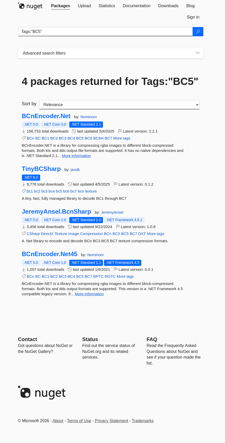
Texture (61, 233)
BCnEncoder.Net (46, 116)
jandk (75, 169)
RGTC (110, 276)
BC (38, 138)
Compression (91, 233)
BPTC (98, 276)
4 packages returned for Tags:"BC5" (110, 81)
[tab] (60, 6)
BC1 (45, 138)
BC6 (88, 138)
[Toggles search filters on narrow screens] (197, 53)
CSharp (33, 233)
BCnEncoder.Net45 (49, 254)
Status (90, 339)
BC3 (62, 138)
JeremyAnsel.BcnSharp (56, 211)
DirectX (47, 233)
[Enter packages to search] (105, 31)
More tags (122, 138)
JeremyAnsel (112, 212)
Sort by (29, 103)
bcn (81, 191)
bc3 (44, 191)
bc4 (52, 191)
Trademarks (143, 421)
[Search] (198, 31)
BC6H (98, 138)
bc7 (74, 191)
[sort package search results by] (119, 104)
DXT (142, 233)
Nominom (88, 117)
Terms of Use (79, 421)
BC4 (71, 138)
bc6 (66, 191)
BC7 (108, 138)
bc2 (37, 191)
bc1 (30, 191)
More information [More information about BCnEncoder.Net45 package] (89, 294)
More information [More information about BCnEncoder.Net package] (76, 155)
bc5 (59, 191)
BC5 (79, 138)
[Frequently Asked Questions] (152, 339)
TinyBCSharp (41, 169)
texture (91, 191)
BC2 (54, 138)
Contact (27, 339)
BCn (30, 138)
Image (73, 233)
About (58, 421)
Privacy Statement (111, 421)
